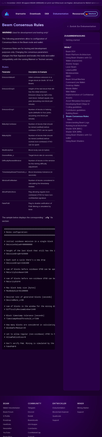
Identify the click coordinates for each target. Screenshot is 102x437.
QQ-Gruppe (32, 424)
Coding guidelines (74, 107)
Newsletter (7, 428)
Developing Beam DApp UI (77, 104)
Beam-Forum (8, 412)
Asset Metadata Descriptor (78, 101)
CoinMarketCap (34, 432)
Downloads (35, 13)
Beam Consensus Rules (77, 116)
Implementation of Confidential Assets (79, 96)
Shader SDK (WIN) (73, 132)
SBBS (68, 76)
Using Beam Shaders (75, 141)
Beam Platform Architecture (78, 54)
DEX (47, 13)
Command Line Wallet (75, 82)
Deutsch (91, 14)
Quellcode (57, 416)
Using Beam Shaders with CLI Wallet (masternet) (79, 59)
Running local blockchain (76, 125)
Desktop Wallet (73, 85)
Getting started (73, 40)
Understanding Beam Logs (77, 122)
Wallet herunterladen (11, 408)
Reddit (30, 416)
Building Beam (72, 113)
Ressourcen (80, 13)
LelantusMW (71, 70)
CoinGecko (32, 428)
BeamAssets (33, 420)
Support (56, 420)
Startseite (21, 13)
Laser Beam (71, 67)
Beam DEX (70, 51)
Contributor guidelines (75, 110)
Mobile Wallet (72, 88)
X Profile (6, 416)
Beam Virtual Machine (75, 79)
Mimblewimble (72, 73)
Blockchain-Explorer (61, 412)
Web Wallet (71, 91)
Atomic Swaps (72, 64)
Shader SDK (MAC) (74, 128)
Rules (5, 67)
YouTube (6, 432)
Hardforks (7, 424)
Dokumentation (60, 13)
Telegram (31, 408)
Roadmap (7, 420)
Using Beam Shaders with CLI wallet (79, 136)
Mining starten (83, 408)
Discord (31, 412)
